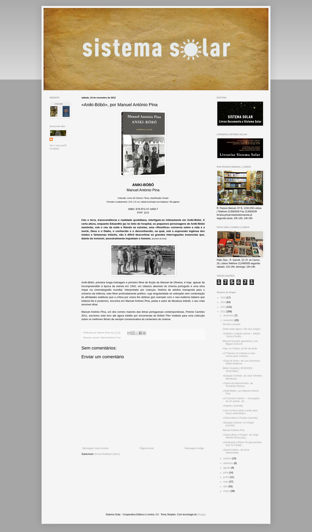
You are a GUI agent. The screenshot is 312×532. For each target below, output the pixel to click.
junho (226, 477)
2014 (223, 302)
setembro (228, 463)
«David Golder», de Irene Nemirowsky (236, 451)
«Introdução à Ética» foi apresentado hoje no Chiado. (242, 444)
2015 (223, 297)
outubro (227, 458)
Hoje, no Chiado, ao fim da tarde (240, 348)
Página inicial (147, 448)
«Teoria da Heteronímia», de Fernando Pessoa (238, 384)
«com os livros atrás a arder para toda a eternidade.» (240, 412)
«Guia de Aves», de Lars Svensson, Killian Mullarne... (242, 362)
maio (226, 481)
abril (225, 486)
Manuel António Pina (110, 337)
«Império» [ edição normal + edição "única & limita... (241, 335)
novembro (229, 320)
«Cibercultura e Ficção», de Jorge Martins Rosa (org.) (240, 436)
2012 (223, 311)
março (227, 491)
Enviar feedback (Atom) (107, 454)
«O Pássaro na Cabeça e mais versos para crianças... (239, 354)
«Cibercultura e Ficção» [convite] (240, 417)
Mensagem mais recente (95, 448)
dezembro (229, 315)
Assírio (96, 337)
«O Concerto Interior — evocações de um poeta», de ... (241, 400)
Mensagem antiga (194, 448)
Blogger (202, 514)
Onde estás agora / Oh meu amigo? (242, 329)
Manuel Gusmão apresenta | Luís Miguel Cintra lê (240, 342)
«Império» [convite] (233, 405)
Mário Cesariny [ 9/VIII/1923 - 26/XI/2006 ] (238, 369)
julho (226, 472)
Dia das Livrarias (231, 324)
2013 (223, 307)
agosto (227, 467)
